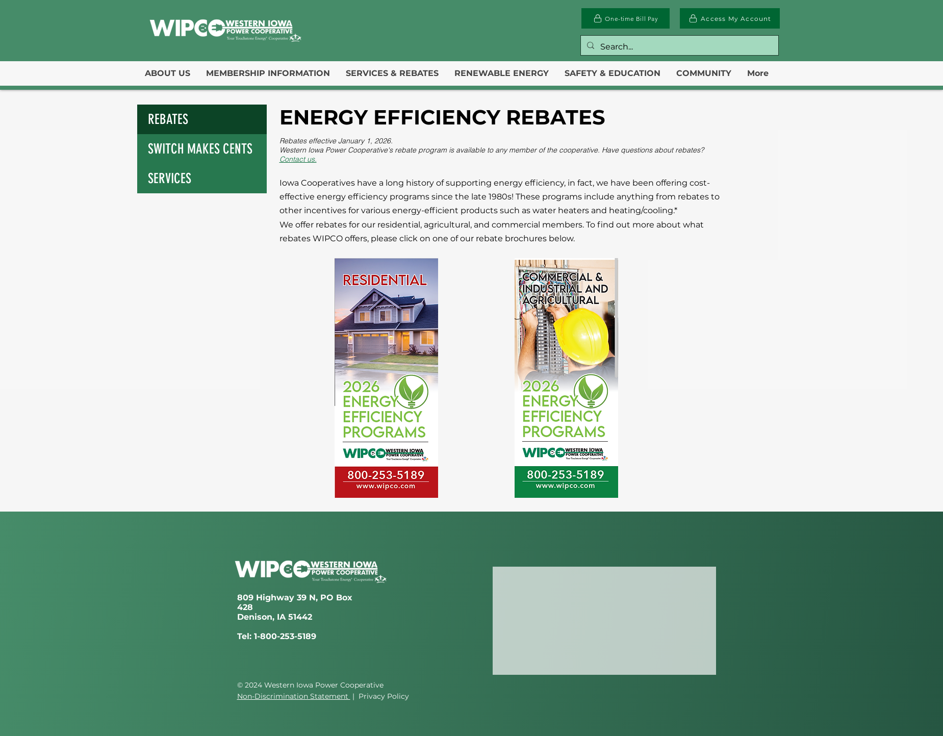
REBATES (168, 119)
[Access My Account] (730, 18)
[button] (167, 73)
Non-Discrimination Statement (293, 696)
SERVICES (169, 178)
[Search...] (678, 47)
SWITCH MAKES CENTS (200, 149)
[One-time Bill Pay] (625, 18)
